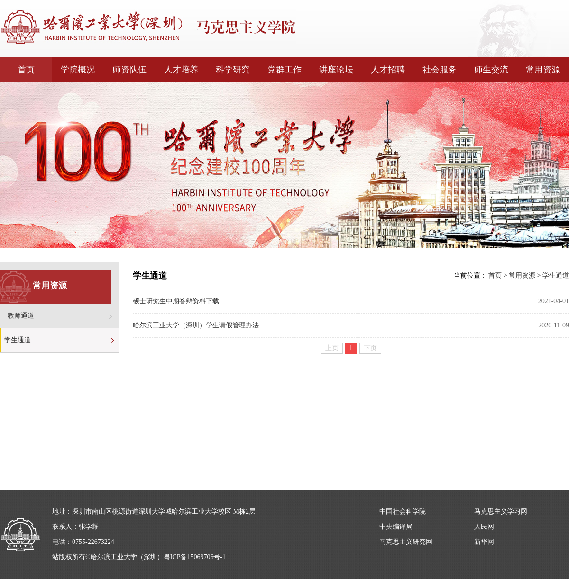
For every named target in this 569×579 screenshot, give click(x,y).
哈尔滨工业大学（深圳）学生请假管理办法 (196, 325)
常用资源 (543, 69)
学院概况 (78, 69)
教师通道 (21, 315)
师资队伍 (129, 69)
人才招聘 (388, 69)
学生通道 (17, 340)
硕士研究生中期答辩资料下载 (176, 301)
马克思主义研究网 (405, 541)
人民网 (484, 526)
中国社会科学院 (402, 511)
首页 (26, 69)
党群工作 (284, 69)
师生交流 (491, 69)
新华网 (484, 541)
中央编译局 (396, 526)
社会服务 (439, 69)
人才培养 (181, 69)
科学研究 (233, 69)
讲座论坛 (336, 69)
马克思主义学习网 (500, 511)
